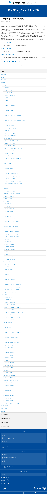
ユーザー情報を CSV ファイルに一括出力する (13, 228)
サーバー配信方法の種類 (7, 372)
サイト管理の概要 (6, 87)
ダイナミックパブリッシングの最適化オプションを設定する (15, 120)
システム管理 (4, 294)
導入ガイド (3, 77)
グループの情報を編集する (9, 246)
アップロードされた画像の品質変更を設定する (13, 317)
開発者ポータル (4, 458)
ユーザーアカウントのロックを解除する (11, 221)
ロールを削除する (7, 274)
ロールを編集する (7, 271)
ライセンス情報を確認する (8, 365)
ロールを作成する (7, 266)
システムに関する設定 (7, 299)
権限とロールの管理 (7, 54)
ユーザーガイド (4, 405)
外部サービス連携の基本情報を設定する (11, 319)
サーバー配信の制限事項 (7, 390)
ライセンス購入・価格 (5, 479)
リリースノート (4, 440)
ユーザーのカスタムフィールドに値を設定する (13, 287)
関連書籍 (3, 435)
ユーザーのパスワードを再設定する (10, 218)
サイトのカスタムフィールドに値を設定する (12, 158)
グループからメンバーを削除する (10, 259)
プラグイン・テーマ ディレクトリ (7, 466)
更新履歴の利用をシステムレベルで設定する (12, 307)
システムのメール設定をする (9, 302)
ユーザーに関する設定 (7, 327)
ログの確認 (5, 350)
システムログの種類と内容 (9, 362)
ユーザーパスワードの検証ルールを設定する (12, 332)
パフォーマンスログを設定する (10, 304)
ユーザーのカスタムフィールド (11, 61)
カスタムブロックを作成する (10, 170)
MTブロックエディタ (7, 163)
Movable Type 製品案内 (6, 477)
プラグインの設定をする (8, 347)
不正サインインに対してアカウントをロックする (13, 314)
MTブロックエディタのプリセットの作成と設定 (13, 183)
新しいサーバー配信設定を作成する (9, 377)
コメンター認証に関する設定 (9, 145)
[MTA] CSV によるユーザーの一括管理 (11, 226)
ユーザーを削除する (7, 216)
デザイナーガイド (5, 408)
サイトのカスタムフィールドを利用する (11, 160)
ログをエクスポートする (8, 357)
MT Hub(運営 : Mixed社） (6, 467)
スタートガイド (4, 74)
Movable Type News (5, 444)
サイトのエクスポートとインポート (9, 105)
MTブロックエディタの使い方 (9, 165)
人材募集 (3, 447)
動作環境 (3, 461)
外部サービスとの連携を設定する (10, 135)
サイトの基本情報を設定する (9, 125)
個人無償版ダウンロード (6, 483)
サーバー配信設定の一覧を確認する (9, 375)
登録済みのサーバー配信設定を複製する (10, 380)
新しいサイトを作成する (7, 90)
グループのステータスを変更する (10, 249)
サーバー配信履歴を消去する (8, 400)
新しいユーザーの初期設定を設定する (11, 337)
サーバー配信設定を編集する (8, 382)
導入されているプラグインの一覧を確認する (12, 342)
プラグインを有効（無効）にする (10, 345)
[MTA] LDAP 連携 (5, 186)
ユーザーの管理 (6, 42)
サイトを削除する (6, 97)
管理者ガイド (4, 82)
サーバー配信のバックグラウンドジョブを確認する (12, 403)
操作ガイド (3, 79)
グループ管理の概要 (7, 241)
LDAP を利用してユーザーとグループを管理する (12, 193)
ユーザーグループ (5, 437)
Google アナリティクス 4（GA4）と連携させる (13, 148)
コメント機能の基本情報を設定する (10, 143)
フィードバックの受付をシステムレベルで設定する (13, 312)
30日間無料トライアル (5, 480)
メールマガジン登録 (5, 446)
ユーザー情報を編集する (8, 211)
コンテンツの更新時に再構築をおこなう (11, 150)
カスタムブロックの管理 (8, 168)
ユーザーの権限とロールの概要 (10, 264)
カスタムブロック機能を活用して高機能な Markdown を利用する (17, 181)
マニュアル (6, 6)
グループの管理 (6, 48)
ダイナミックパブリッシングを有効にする (12, 117)
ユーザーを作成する (7, 206)
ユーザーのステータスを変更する (10, 213)
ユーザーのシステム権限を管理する (10, 279)
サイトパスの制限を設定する (9, 309)
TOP (1, 6)
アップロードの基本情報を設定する (10, 133)
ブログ (3, 434)
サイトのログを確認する (8, 355)
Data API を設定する (8, 138)
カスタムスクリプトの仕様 (10, 178)
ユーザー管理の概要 (7, 203)
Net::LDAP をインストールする (9, 191)
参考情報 (3, 411)
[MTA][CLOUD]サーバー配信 (7, 367)
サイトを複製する (6, 100)
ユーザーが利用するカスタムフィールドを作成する (13, 284)
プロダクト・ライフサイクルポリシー (8, 438)
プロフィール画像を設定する (9, 223)
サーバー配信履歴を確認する (8, 395)
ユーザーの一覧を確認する (9, 208)
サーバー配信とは (6, 370)
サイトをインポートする (8, 110)
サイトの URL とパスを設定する (10, 128)
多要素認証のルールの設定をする (10, 335)
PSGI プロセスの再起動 (8, 324)
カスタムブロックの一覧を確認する (11, 173)
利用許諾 (3, 474)
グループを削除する (7, 254)
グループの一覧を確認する (9, 244)
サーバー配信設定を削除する (8, 385)
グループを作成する (7, 251)
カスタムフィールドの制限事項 (10, 292)
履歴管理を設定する (7, 130)
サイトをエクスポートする (9, 107)
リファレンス (4, 460)
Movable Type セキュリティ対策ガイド (9, 463)
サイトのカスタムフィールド (8, 153)
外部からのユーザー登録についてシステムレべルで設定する (15, 329)
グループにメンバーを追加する (10, 256)
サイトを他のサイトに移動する (9, 95)
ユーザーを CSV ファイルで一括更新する (12, 234)
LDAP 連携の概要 (6, 188)
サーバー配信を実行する (7, 387)
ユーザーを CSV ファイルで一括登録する (12, 231)
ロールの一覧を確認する (8, 269)
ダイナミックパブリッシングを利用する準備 (12, 115)
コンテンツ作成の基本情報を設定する (11, 140)
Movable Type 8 (12, 6)
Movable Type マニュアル (6, 454)
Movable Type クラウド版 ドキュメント (9, 455)
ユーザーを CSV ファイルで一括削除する (12, 236)
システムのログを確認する (9, 352)
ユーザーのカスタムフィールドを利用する (12, 289)
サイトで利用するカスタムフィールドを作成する (13, 155)
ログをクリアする (7, 360)
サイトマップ (4, 441)
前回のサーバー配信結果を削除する (9, 392)
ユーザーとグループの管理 (7, 198)
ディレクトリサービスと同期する (9, 196)
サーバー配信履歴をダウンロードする (10, 398)
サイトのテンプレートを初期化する (9, 102)
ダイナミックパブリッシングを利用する (10, 112)
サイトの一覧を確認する (7, 92)
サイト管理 (4, 85)
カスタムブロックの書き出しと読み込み (12, 176)
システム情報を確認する (7, 297)
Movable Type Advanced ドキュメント (9, 457)
